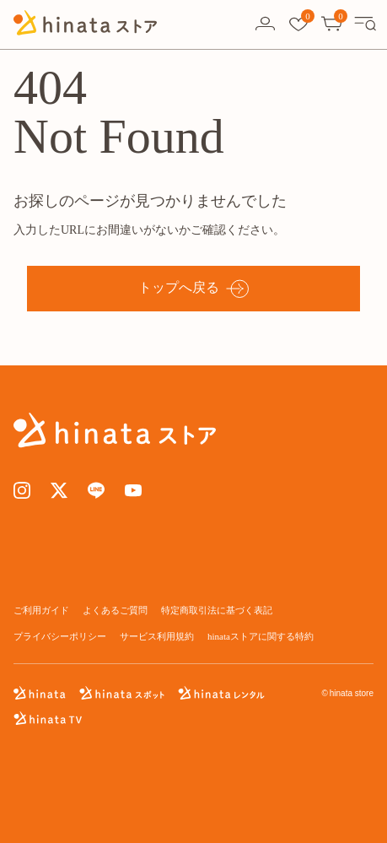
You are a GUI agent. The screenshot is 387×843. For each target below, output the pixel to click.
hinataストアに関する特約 (260, 636)
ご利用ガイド (41, 610)
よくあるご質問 (115, 610)
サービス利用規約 (157, 636)
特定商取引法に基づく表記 (216, 610)
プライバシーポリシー (59, 636)
